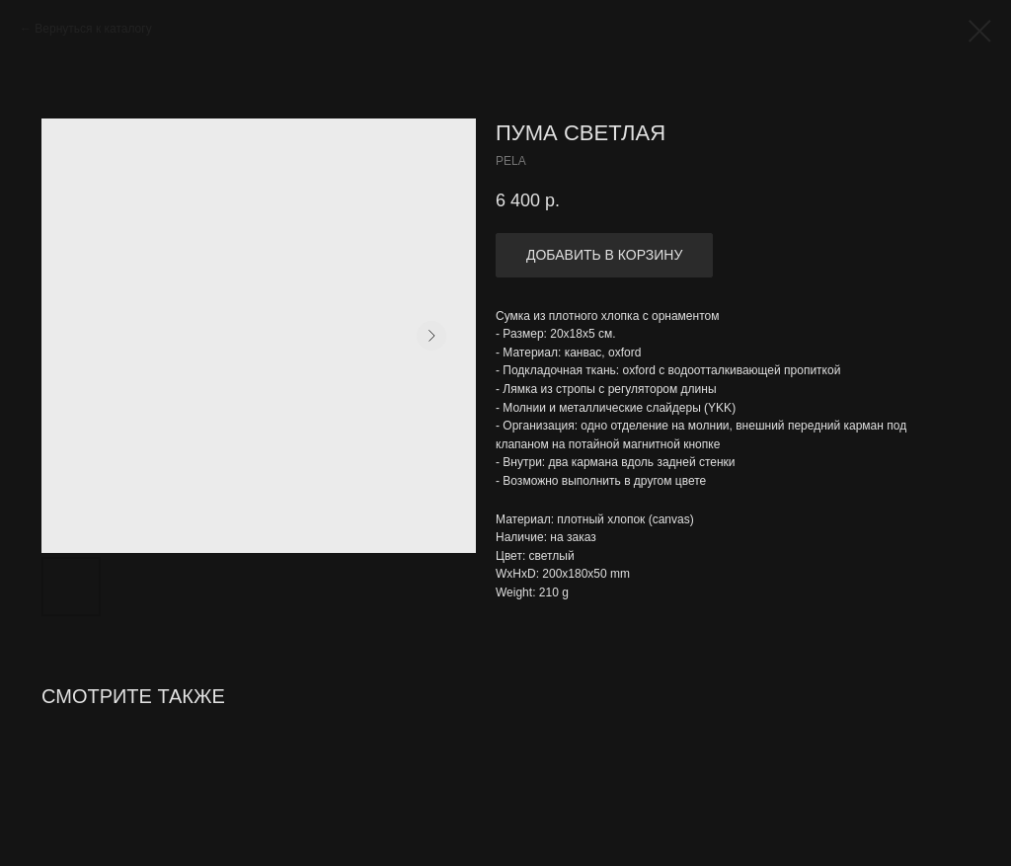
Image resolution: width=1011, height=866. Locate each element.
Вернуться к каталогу (93, 29)
